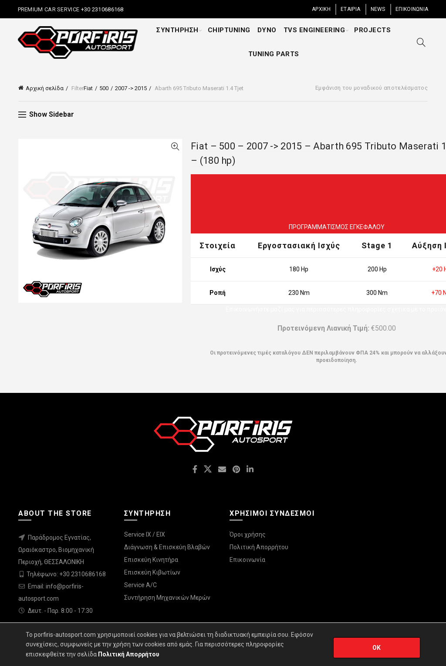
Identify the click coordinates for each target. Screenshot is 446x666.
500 (103, 88)
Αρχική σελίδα (45, 88)
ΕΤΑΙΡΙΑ (350, 9)
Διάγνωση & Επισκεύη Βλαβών (167, 547)
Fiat (88, 88)
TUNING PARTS (273, 54)
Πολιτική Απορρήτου (259, 547)
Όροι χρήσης (248, 534)
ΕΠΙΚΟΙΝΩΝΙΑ (411, 9)
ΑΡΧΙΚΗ (321, 9)
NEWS (378, 9)
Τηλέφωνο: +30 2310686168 (66, 574)
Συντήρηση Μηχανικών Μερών (167, 597)
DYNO (267, 30)
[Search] (421, 42)
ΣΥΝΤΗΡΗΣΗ (177, 30)
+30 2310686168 (101, 9)
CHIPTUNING (229, 30)
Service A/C (140, 584)
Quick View (174, 146)
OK (376, 647)
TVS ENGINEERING (314, 30)
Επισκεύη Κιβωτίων (152, 572)
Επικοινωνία (247, 559)
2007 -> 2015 (131, 88)
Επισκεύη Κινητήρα (151, 559)
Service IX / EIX (144, 534)
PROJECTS (372, 30)
